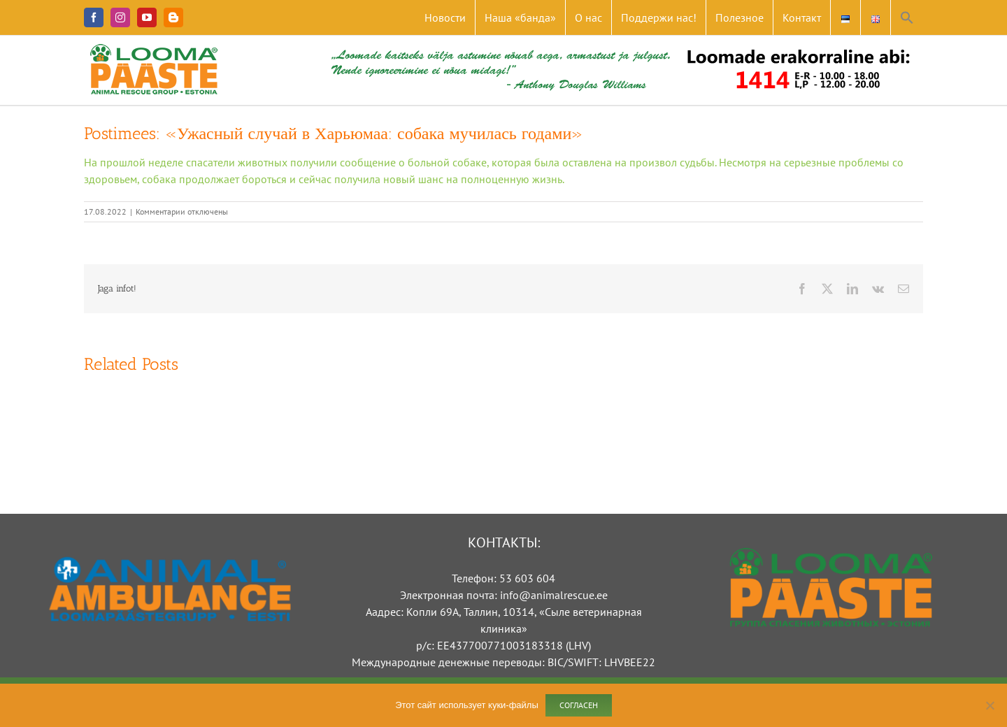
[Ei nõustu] (990, 705)
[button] (907, 17)
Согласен (578, 705)
